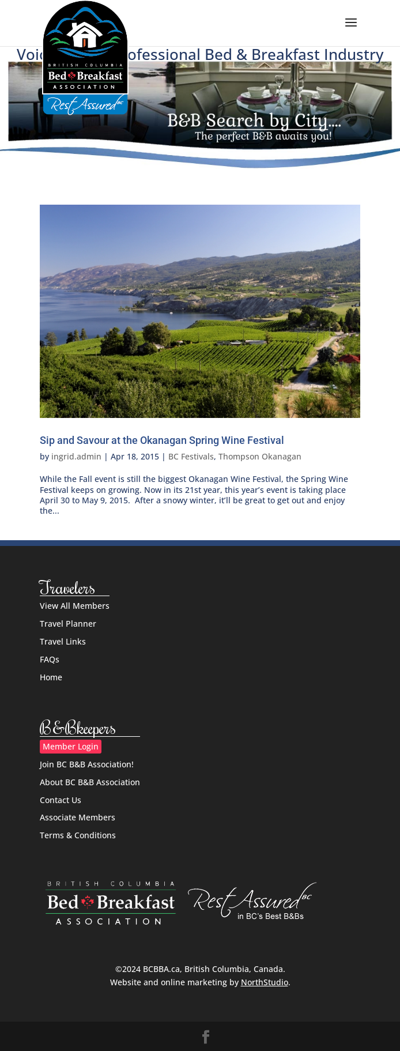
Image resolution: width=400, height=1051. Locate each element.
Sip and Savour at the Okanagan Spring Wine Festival (162, 440)
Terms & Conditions (78, 835)
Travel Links (63, 641)
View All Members (75, 605)
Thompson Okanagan (259, 456)
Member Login (71, 746)
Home (51, 677)
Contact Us (60, 799)
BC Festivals (191, 456)
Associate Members (77, 817)
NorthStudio (264, 982)
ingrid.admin (76, 456)
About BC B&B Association (90, 782)
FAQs (49, 659)
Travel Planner (68, 623)
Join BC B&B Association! (87, 764)
